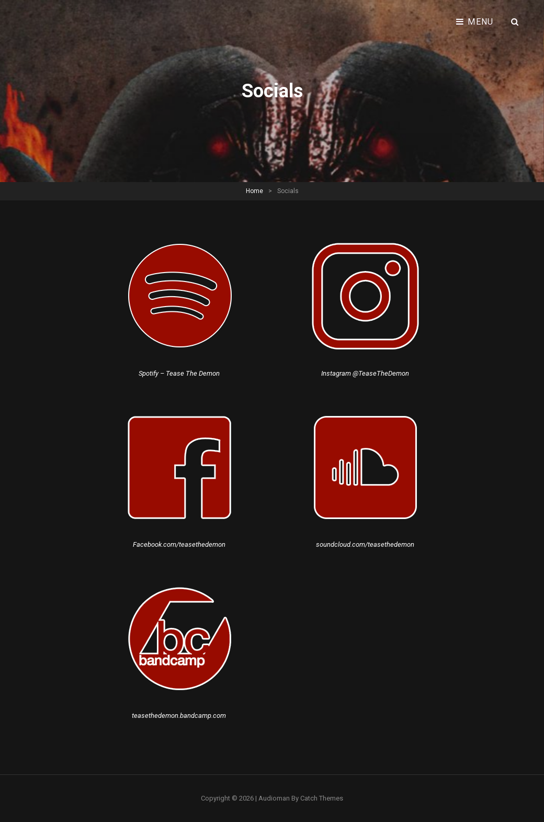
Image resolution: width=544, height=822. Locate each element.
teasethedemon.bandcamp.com (179, 715)
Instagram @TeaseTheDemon (365, 373)
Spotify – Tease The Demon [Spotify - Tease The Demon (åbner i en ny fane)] (179, 373)
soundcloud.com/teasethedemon (365, 544)
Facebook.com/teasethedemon (179, 544)
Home (254, 191)
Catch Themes (321, 798)
